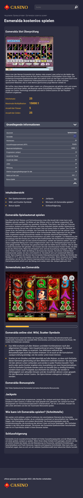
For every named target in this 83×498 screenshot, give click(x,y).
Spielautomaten (19, 16)
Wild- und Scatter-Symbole (20, 202)
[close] (75, 183)
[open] (41, 124)
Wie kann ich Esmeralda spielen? (60, 202)
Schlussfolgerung (53, 205)
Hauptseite (8, 16)
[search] (76, 7)
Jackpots (49, 198)
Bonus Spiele (14, 205)
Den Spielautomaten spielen (21, 198)
